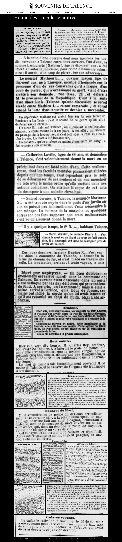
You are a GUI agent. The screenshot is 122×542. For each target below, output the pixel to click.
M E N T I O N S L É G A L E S (83, 541)
